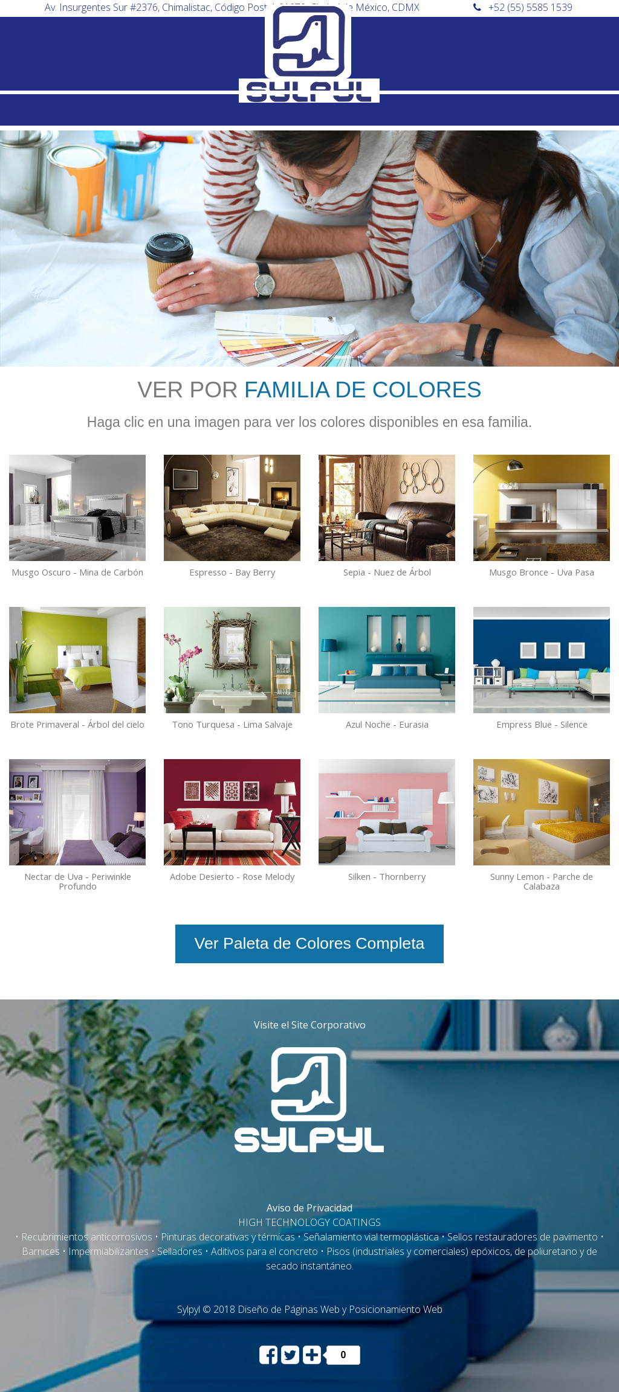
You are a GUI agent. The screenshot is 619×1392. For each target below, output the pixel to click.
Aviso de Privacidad (309, 1207)
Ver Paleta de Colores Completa (310, 943)
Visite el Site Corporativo (310, 1024)
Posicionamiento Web (395, 1309)
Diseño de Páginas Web (289, 1309)
